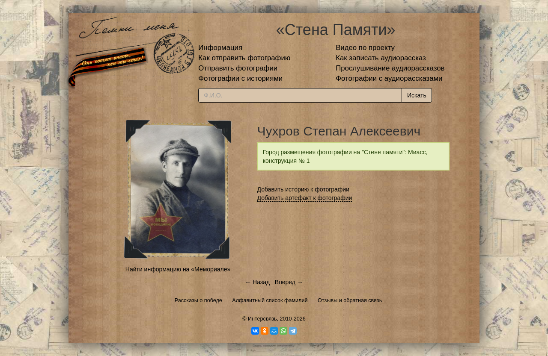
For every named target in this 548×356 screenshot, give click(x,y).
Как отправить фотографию (244, 58)
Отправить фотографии (237, 68)
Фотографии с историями (240, 78)
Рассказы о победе (198, 300)
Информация (220, 48)
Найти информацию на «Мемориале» (177, 269)
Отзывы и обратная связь (350, 300)
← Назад (257, 282)
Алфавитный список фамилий (269, 300)
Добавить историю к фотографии (303, 189)
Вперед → (289, 282)
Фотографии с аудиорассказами (389, 78)
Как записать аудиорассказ (381, 58)
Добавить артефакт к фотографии (304, 197)
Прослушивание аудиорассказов (390, 68)
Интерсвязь (262, 319)
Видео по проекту (365, 48)
